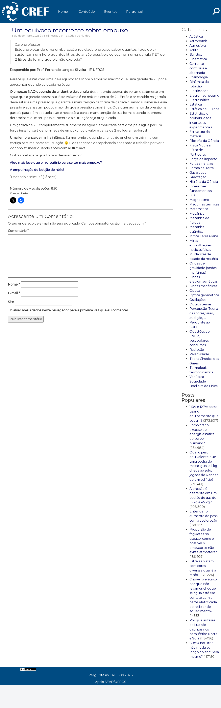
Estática (195, 104)
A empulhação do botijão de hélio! (37, 170)
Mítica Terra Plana (203, 236)
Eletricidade (199, 91)
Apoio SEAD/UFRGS (110, 682)
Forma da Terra (201, 168)
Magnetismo (199, 200)
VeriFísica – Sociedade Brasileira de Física (203, 381)
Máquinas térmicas (204, 204)
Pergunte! (134, 12)
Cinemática (198, 59)
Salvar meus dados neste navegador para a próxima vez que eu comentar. (70, 310)
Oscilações (197, 300)
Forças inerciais (201, 163)
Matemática (198, 209)
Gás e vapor (198, 172)
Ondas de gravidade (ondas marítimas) (202, 268)
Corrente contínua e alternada (198, 68)
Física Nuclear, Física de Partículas (200, 149)
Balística (196, 54)
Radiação (196, 350)
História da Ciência (203, 182)
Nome (14, 284)
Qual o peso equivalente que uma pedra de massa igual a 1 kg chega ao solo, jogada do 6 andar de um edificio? (203, 465)
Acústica (196, 36)
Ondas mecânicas (203, 286)
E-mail (14, 293)
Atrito (193, 50)
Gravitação (197, 177)
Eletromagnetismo (204, 95)
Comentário (18, 231)
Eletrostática (199, 100)
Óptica (194, 290)
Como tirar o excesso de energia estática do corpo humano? (201, 434)
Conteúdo (87, 12)
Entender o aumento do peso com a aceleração (203, 515)
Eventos (110, 12)
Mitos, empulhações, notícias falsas (200, 245)
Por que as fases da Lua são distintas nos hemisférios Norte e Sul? (203, 629)
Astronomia (198, 41)
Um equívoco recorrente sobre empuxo (70, 30)
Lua (192, 195)
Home (63, 12)
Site (11, 302)
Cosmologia (198, 77)
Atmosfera (197, 45)
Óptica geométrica (204, 295)
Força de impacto (203, 159)
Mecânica (196, 213)
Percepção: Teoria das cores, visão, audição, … (203, 313)
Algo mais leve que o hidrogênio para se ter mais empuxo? (56, 163)
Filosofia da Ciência (204, 141)
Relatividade (199, 354)
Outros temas (200, 304)
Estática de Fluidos (78, 35)
